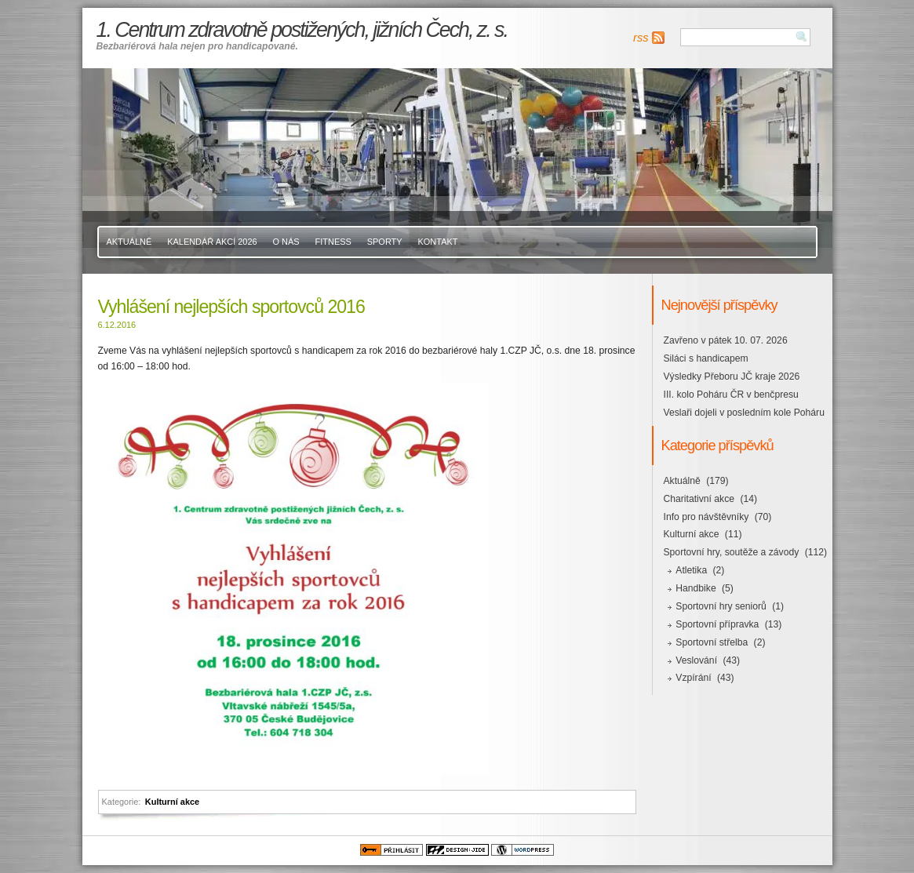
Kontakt (438, 241)
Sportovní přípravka (717, 624)
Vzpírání (693, 677)
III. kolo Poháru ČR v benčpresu (731, 394)
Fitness (333, 241)
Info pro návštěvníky (706, 516)
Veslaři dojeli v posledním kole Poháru (744, 412)
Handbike (695, 588)
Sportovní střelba (711, 642)
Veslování (696, 660)
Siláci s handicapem (706, 358)
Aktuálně (129, 241)
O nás (286, 241)
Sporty (384, 241)
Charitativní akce (699, 498)
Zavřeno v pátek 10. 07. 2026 (726, 340)
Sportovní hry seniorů (721, 606)
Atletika (691, 570)
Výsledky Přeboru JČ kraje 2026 (732, 376)
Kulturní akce (172, 801)
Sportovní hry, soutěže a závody (731, 552)
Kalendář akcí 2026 (212, 241)
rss (640, 37)
